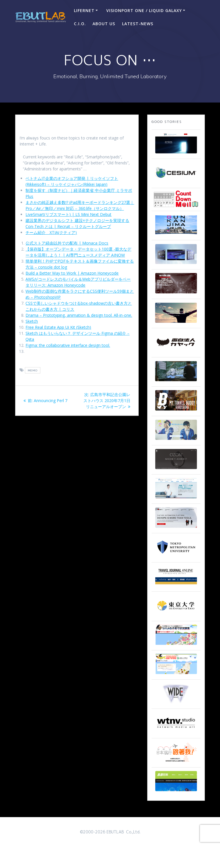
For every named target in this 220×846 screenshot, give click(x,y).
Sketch (31, 321)
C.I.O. (80, 23)
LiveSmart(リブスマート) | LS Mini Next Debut (68, 214)
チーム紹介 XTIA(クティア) (51, 232)
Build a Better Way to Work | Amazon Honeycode (72, 273)
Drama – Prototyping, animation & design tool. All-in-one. (78, 315)
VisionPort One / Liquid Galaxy (144, 10)
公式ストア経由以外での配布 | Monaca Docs (66, 243)
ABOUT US (104, 23)
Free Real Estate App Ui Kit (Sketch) (58, 327)
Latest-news (137, 23)
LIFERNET (84, 10)
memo (33, 370)
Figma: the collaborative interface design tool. (67, 345)
